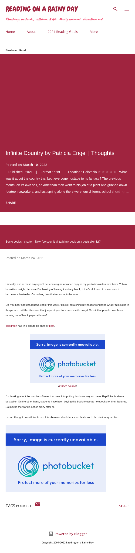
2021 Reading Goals (63, 31)
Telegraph (11, 325)
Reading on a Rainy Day (42, 9)
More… (95, 31)
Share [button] (11, 202)
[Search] (115, 8)
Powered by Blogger (67, 534)
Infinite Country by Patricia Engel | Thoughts (60, 153)
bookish (23, 506)
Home (10, 31)
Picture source (67, 386)
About (31, 31)
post (51, 325)
